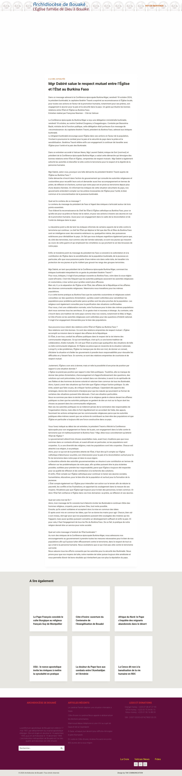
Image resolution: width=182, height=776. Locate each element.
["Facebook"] (136, 764)
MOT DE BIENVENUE (154, 6)
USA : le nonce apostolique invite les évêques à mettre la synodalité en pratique (47, 670)
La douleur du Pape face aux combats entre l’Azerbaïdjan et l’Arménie (90, 670)
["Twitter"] (141, 764)
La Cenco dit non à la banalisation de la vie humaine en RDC (129, 670)
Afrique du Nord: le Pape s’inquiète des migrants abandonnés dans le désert (132, 620)
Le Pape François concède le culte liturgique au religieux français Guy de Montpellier (48, 620)
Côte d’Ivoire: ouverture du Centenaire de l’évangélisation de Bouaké (90, 620)
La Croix (124, 759)
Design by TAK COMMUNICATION (130, 773)
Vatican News (141, 759)
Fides (158, 759)
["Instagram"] (145, 764)
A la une (51, 79)
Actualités (60, 79)
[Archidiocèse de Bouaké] (54, 6)
